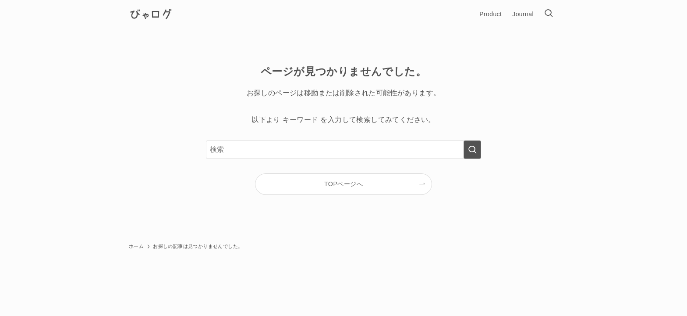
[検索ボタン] (548, 14)
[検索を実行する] (472, 149)
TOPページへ (343, 183)
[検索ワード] (343, 149)
